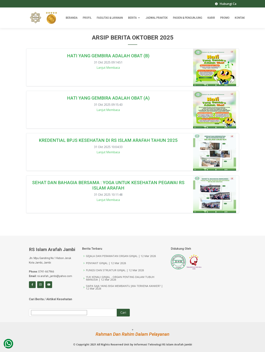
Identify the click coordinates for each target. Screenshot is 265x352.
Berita (132, 17)
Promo (225, 17)
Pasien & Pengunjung (187, 17)
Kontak (240, 17)
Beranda (72, 17)
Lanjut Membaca (108, 69)
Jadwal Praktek (156, 17)
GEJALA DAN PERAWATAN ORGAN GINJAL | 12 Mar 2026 (121, 256)
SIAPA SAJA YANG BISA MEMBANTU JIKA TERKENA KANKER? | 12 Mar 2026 (124, 287)
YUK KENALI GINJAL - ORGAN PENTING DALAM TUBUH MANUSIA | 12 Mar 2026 (120, 278)
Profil (87, 17)
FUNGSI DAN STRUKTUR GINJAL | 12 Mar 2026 (115, 270)
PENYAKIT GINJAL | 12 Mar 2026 (106, 263)
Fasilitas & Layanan (110, 17)
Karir (211, 17)
